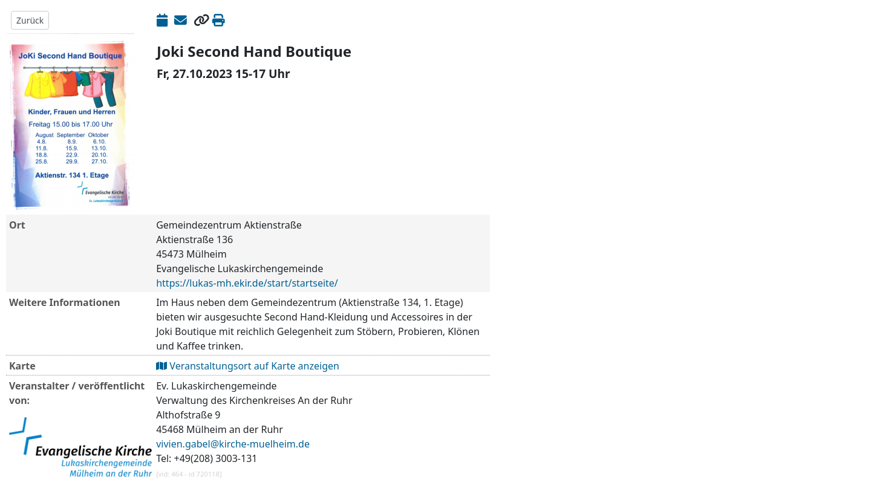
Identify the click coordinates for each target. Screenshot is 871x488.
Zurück (30, 20)
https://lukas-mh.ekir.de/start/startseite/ (247, 283)
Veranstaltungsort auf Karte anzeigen (247, 366)
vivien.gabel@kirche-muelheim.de (233, 444)
